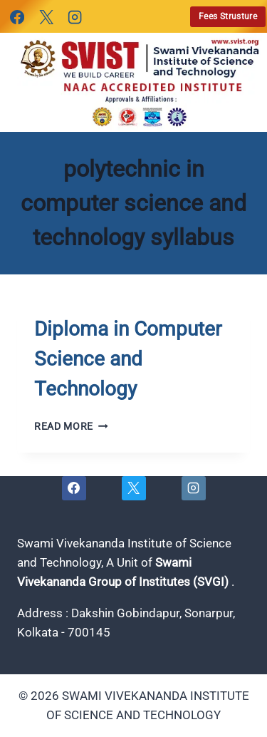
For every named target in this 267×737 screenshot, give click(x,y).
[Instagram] (75, 17)
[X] (45, 17)
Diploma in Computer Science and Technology (127, 359)
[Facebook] (17, 17)
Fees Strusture (228, 16)
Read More (71, 426)
